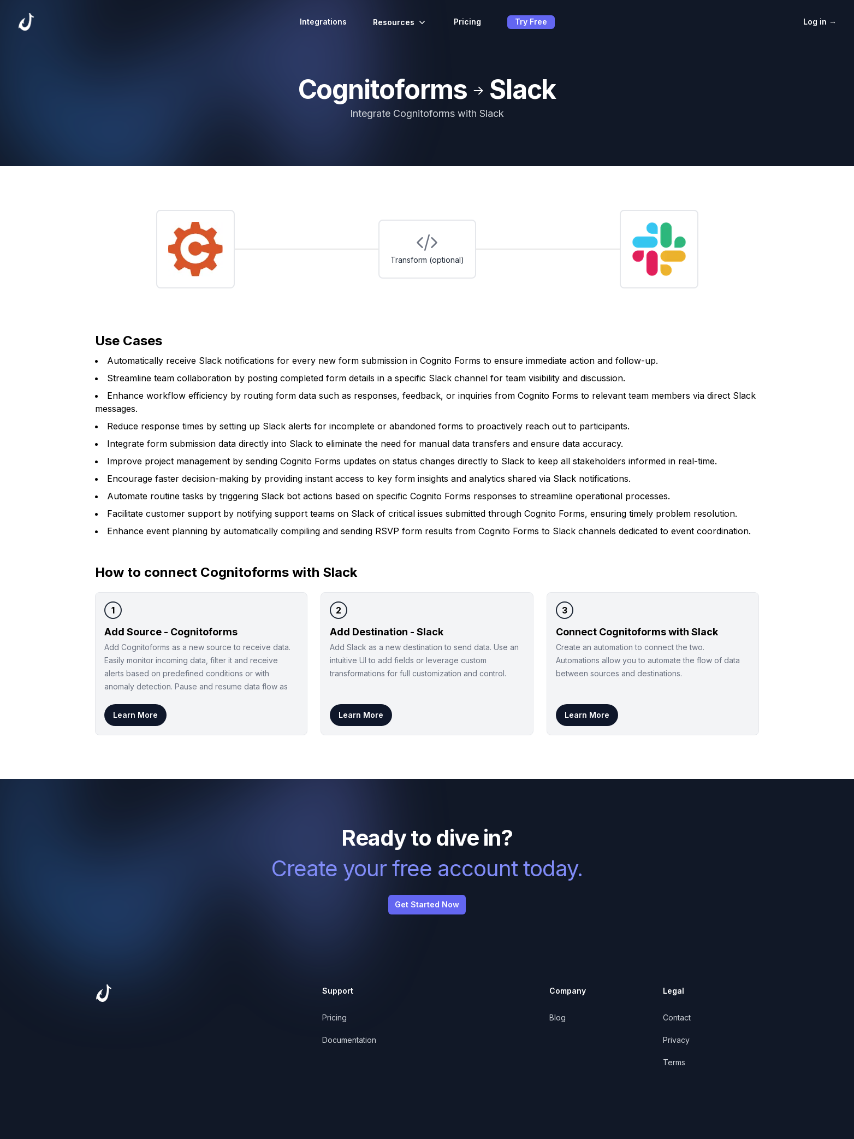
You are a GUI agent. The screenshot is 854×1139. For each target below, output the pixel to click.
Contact (677, 1017)
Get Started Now (427, 904)
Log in (820, 21)
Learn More (135, 714)
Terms (674, 1062)
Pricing (467, 21)
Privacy (676, 1039)
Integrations (323, 21)
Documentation (349, 1039)
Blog (557, 1017)
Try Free (531, 21)
